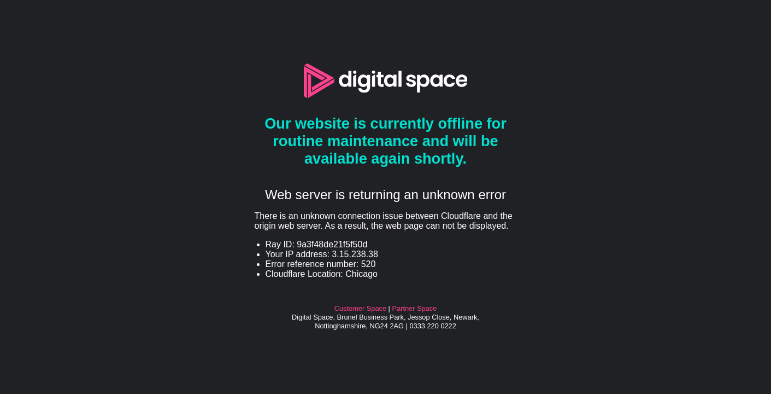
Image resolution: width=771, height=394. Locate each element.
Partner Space (414, 308)
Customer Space (360, 308)
